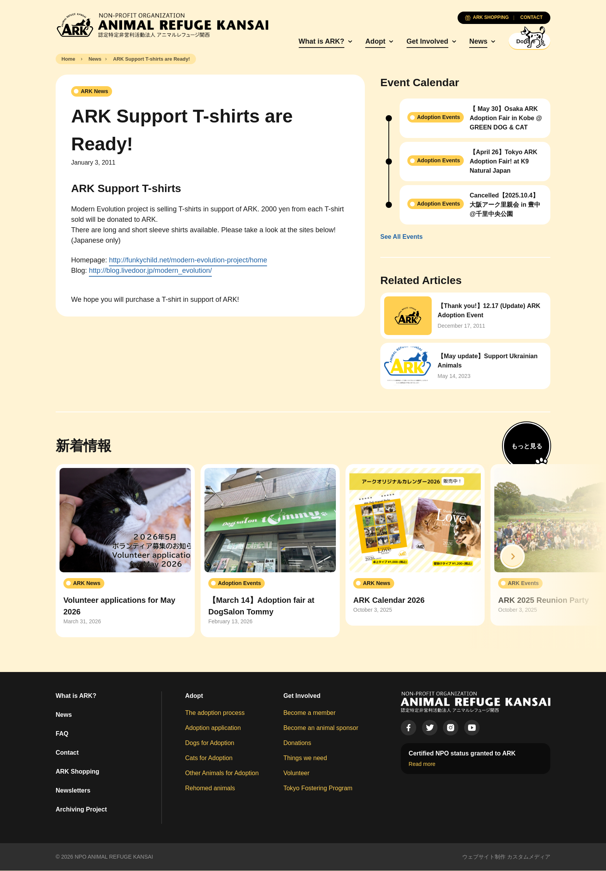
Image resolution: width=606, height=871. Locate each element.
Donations (297, 743)
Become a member (309, 713)
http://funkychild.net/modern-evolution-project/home (188, 261)
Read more (422, 765)
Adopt (358, 41)
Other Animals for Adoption (222, 773)
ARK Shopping (77, 772)
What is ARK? (304, 41)
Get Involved (410, 41)
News (461, 41)
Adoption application (213, 728)
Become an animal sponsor (320, 728)
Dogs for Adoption (209, 743)
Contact (67, 753)
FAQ (62, 734)
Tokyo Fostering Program (317, 788)
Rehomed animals (210, 788)
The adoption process (215, 713)
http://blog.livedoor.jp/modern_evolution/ (150, 271)
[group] (125, 551)
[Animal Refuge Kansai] (162, 25)
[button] (512, 557)
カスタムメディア (528, 857)
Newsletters (73, 791)
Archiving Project (81, 809)
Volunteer (296, 773)
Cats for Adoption (209, 758)
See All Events (401, 237)
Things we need (305, 758)
